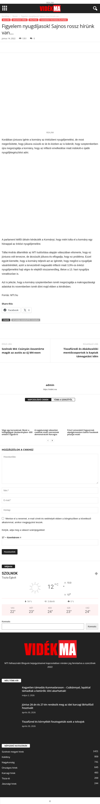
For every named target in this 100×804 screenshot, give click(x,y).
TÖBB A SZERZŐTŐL (63, 398)
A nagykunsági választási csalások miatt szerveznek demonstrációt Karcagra (47, 430)
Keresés (6, 620)
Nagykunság (8, 761)
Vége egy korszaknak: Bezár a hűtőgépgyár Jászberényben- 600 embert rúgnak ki (17, 430)
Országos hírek (19, 20)
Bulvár (15, 16)
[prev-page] (48, 439)
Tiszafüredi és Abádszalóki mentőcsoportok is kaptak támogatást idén (80, 351)
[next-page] (52, 439)
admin (50, 383)
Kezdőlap (5, 16)
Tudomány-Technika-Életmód (54, 20)
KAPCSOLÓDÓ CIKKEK (38, 398)
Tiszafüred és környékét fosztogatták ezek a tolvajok (53, 720)
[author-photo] (50, 371)
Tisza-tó (6, 777)
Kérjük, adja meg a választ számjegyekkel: (23, 528)
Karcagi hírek (8, 772)
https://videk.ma (50, 388)
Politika (33, 20)
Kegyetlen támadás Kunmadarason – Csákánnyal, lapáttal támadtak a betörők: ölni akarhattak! (56, 687)
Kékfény (6, 755)
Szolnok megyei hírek (13, 750)
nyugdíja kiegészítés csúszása (26, 319)
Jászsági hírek (9, 782)
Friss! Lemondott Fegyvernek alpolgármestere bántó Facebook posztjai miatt (82, 430)
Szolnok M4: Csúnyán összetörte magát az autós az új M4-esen (23, 349)
